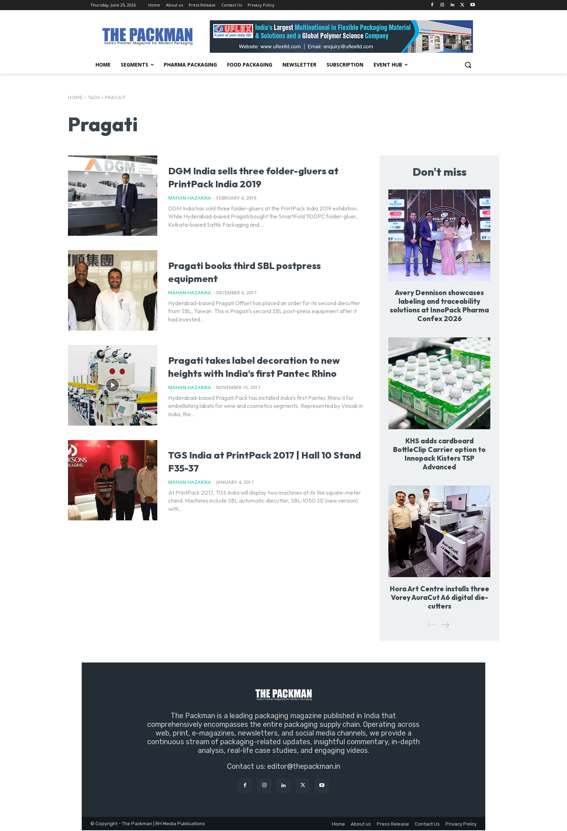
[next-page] (445, 625)
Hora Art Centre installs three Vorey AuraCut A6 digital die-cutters (439, 598)
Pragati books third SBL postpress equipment (241, 270)
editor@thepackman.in (303, 767)
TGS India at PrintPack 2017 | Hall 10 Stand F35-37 (257, 460)
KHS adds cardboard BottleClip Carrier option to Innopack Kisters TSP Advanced (439, 454)
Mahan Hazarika (189, 198)
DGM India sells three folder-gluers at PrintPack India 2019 (259, 176)
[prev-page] (431, 625)
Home (75, 97)
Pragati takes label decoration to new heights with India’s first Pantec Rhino (264, 365)
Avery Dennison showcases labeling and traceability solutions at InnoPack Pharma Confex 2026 (439, 306)
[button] (468, 64)
